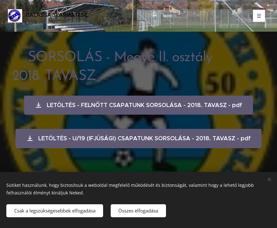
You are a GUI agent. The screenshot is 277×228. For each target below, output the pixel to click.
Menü (257, 16)
